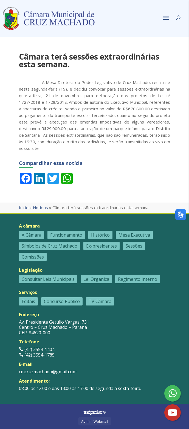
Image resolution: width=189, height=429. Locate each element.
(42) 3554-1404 (37, 349)
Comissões (33, 257)
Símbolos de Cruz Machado (49, 246)
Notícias (40, 207)
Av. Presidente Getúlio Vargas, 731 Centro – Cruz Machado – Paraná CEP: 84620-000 (54, 327)
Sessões (134, 246)
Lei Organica (96, 279)
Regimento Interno (137, 279)
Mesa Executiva (134, 235)
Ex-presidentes (101, 246)
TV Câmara (100, 301)
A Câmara (31, 235)
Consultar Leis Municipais (48, 279)
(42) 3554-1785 (37, 355)
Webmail (101, 421)
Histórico (100, 235)
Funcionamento (66, 235)
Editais (28, 301)
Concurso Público (62, 301)
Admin (86, 421)
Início (24, 207)
